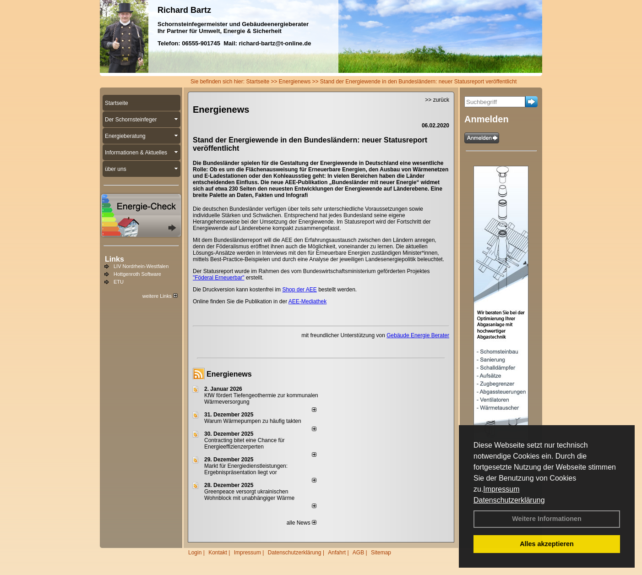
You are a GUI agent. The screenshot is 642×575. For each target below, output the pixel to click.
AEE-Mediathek (307, 301)
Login (194, 552)
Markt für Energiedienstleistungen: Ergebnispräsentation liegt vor (246, 469)
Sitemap (381, 552)
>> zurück (437, 100)
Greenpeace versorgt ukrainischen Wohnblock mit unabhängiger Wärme (249, 494)
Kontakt (217, 552)
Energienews (229, 374)
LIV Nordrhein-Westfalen (141, 266)
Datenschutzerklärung (509, 500)
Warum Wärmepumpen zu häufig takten (252, 421)
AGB (358, 552)
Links (114, 259)
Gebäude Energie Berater (417, 335)
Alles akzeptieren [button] (547, 544)
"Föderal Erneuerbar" (219, 277)
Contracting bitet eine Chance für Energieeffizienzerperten (244, 443)
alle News (301, 523)
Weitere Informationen (547, 518)
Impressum (501, 489)
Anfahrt (337, 552)
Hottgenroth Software (137, 274)
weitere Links (160, 296)
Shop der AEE (299, 289)
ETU (119, 282)
